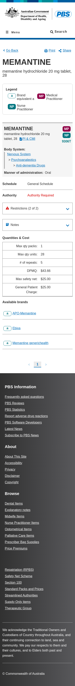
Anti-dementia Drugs (30, 165)
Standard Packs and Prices (24, 589)
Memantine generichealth (30, 343)
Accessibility (13, 463)
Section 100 (13, 582)
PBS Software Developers (23, 422)
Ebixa (16, 328)
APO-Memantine (24, 313)
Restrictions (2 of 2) (22, 208)
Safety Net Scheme (18, 576)
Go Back (10, 50)
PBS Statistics (15, 409)
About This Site (15, 456)
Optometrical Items (18, 529)
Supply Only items (18, 602)
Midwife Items (14, 516)
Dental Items (14, 503)
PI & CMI (27, 139)
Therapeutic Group (18, 608)
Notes (12, 225)
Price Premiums (16, 548)
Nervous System (19, 154)
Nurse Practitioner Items (22, 522)
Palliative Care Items (19, 535)
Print (49, 50)
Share (64, 50)
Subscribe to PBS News (22, 435)
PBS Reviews (14, 403)
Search (58, 32)
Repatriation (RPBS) (19, 569)
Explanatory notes (17, 510)
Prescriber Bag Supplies (22, 542)
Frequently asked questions (24, 396)
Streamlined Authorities (21, 595)
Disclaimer (12, 476)
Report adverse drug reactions (26, 416)
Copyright (11, 482)
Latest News (13, 429)
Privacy (10, 469)
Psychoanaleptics (23, 160)
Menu (15, 32)
